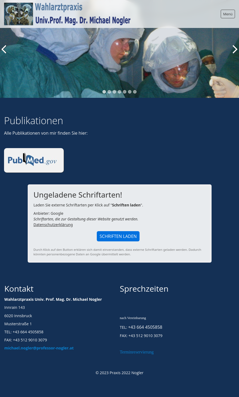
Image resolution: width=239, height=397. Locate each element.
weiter (234, 53)
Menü (228, 14)
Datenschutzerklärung (53, 224)
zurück (5, 53)
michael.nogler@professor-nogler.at (39, 347)
